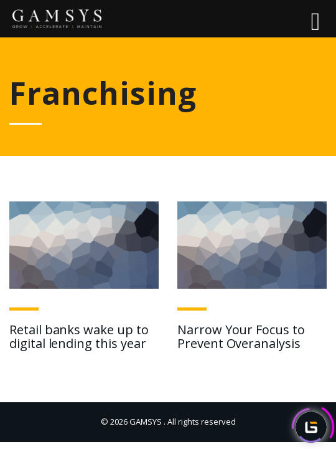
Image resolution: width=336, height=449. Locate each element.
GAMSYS (145, 421)
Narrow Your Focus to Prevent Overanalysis (241, 336)
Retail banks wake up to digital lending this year (79, 336)
